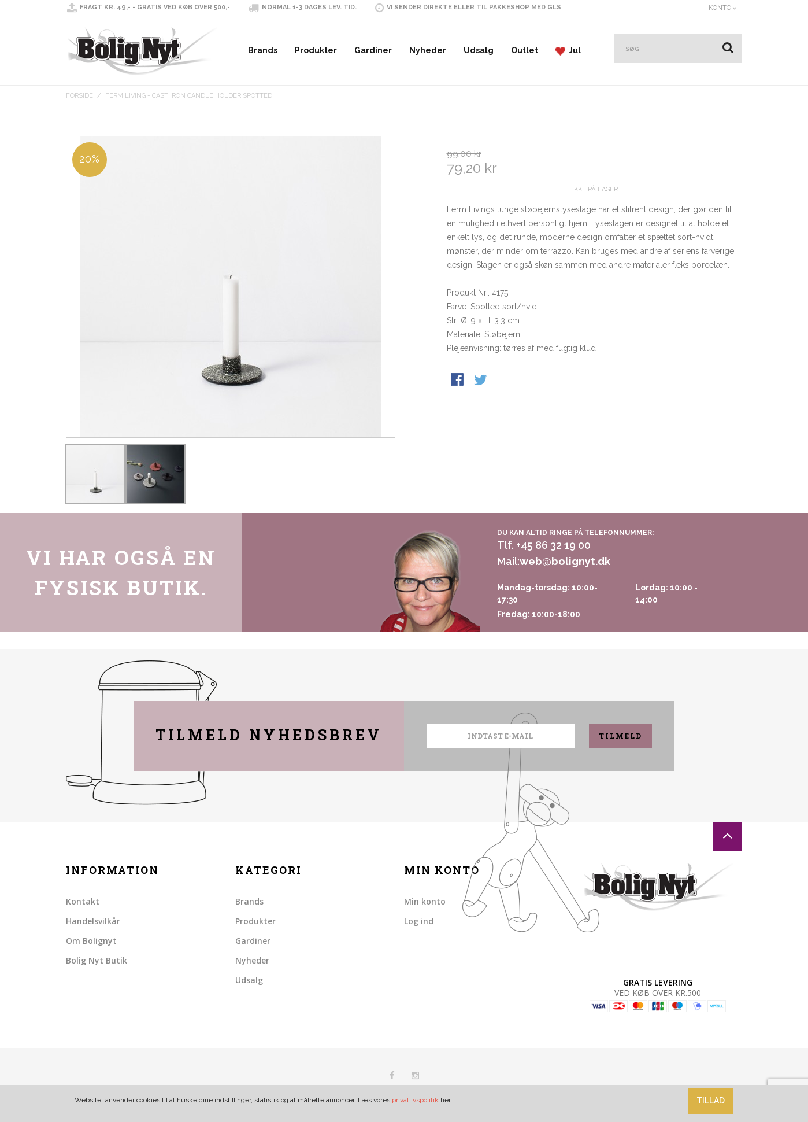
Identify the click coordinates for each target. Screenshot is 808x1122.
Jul (568, 51)
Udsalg (479, 50)
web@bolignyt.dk (565, 561)
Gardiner (373, 50)
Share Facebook (458, 422)
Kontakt (82, 901)
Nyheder (427, 50)
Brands (262, 50)
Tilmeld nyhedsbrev (268, 734)
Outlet (524, 50)
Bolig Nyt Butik (96, 960)
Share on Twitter (481, 422)
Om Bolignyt (91, 940)
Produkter (316, 50)
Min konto (425, 901)
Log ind (418, 921)
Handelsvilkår (93, 921)
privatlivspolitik (415, 1100)
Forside (79, 95)
